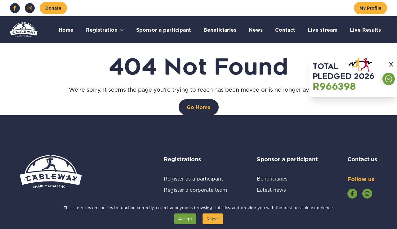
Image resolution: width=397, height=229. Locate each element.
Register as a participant (195, 178)
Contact (285, 29)
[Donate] (53, 8)
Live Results (365, 29)
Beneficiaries (219, 29)
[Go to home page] (24, 29)
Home (66, 29)
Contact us (362, 159)
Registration (102, 29)
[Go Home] (199, 107)
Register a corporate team (195, 189)
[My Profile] (370, 8)
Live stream (322, 29)
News (256, 29)
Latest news (279, 189)
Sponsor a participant (163, 29)
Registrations (191, 159)
